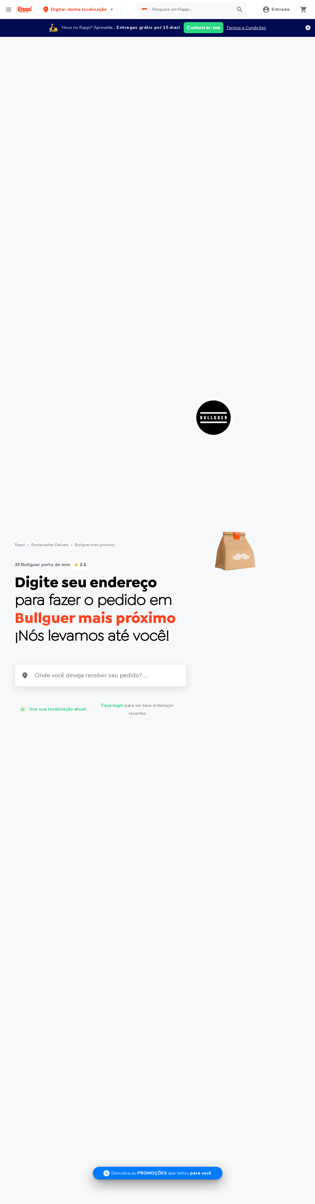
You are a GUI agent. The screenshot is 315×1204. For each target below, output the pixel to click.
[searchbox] (190, 9)
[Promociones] (157, 1173)
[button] (78, 9)
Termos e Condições (246, 28)
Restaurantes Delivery (50, 544)
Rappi (20, 544)
